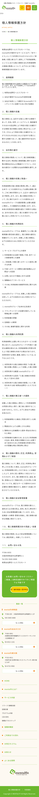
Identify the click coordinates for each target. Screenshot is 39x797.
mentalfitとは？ (10, 689)
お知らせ (7, 752)
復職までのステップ (9, 721)
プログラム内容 (7, 713)
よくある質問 (9, 760)
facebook (26, 779)
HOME (7, 681)
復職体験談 (8, 727)
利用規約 (28, 790)
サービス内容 (9, 697)
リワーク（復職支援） (9, 705)
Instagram (13, 779)
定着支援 (5, 709)
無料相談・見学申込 (21, 589)
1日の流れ (5, 717)
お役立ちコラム (10, 743)
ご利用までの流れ (11, 735)
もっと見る (19, 623)
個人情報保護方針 (14, 790)
